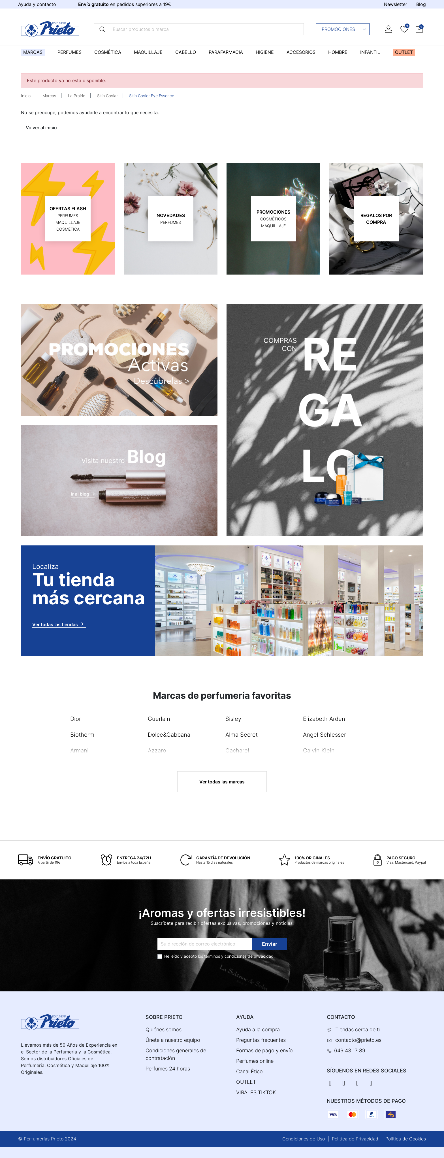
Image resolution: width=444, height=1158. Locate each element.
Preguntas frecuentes (261, 1040)
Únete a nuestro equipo (173, 1040)
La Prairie (76, 95)
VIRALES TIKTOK (256, 1092)
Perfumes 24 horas (168, 1069)
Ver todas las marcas (222, 782)
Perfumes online (255, 1061)
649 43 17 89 (349, 1050)
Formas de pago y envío (264, 1050)
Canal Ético (249, 1071)
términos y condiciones (225, 956)
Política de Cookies (405, 1139)
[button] (419, 29)
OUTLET (246, 1082)
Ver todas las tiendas (59, 624)
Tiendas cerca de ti (357, 1029)
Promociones (344, 29)
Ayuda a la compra (258, 1029)
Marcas (49, 95)
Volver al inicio (41, 127)
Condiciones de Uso (303, 1139)
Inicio (26, 95)
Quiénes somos (164, 1029)
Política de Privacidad (355, 1139)
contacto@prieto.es (358, 1040)
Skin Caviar (107, 95)
